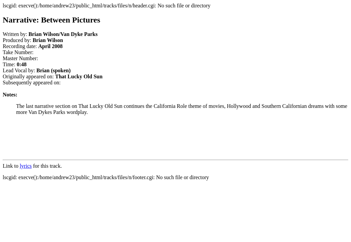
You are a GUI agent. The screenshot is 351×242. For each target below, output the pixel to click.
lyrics (26, 166)
